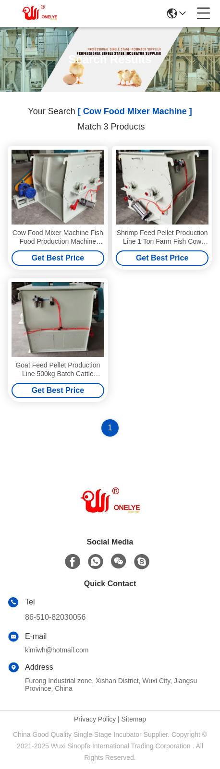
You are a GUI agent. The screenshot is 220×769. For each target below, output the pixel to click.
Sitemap (134, 719)
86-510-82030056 (55, 617)
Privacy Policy (95, 719)
